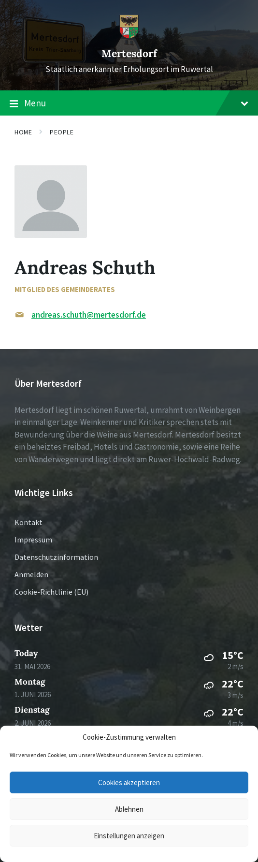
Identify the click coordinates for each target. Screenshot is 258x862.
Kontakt (28, 522)
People (61, 132)
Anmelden (31, 574)
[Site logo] (129, 35)
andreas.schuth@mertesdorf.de (88, 314)
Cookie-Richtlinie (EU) (51, 592)
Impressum (33, 539)
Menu (129, 103)
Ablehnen (129, 809)
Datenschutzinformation (56, 557)
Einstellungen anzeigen (129, 835)
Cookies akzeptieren (129, 782)
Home (23, 132)
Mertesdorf (129, 53)
